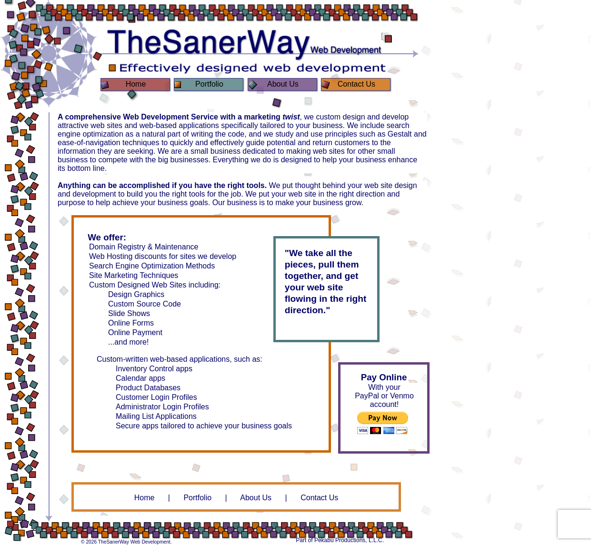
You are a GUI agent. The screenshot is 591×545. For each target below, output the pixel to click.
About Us (255, 498)
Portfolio (197, 498)
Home (144, 498)
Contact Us (319, 498)
